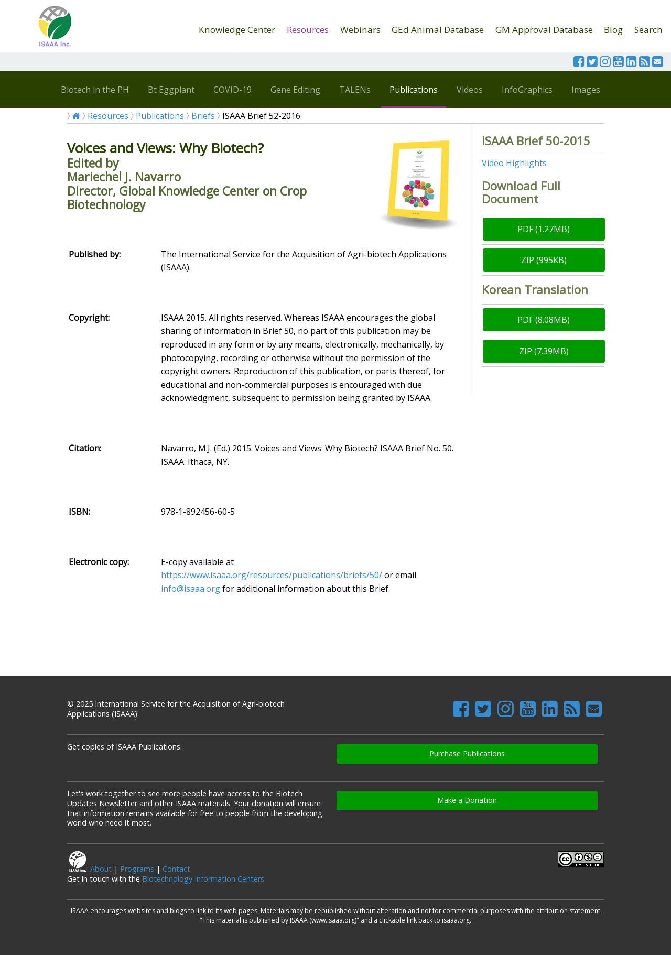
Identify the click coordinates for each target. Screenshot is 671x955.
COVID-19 (232, 89)
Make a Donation (467, 800)
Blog (613, 30)
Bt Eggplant (171, 89)
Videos (470, 89)
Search (648, 30)
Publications (413, 89)
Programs (137, 869)
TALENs (355, 89)
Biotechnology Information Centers (203, 879)
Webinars (360, 30)
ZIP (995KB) (544, 260)
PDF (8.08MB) (543, 319)
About (101, 869)
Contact (176, 869)
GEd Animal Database (438, 30)
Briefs (203, 116)
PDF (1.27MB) (543, 229)
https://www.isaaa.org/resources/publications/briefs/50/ (271, 575)
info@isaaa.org (190, 588)
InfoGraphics (527, 89)
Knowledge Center (237, 30)
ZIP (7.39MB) (544, 351)
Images (585, 89)
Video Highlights (514, 163)
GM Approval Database (544, 30)
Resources (308, 30)
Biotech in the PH (95, 89)
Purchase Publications (467, 753)
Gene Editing (295, 89)
